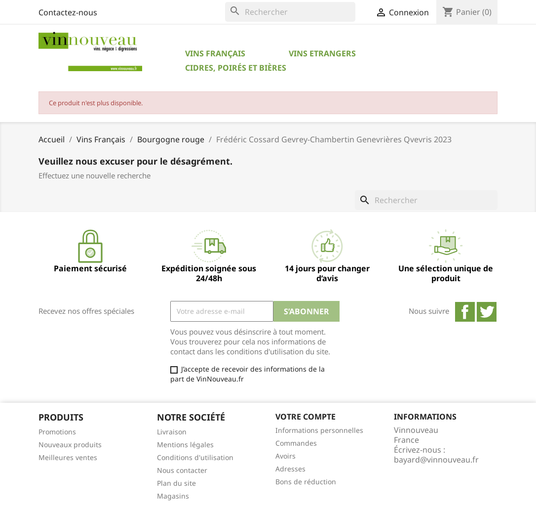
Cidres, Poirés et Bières (235, 67)
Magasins (173, 496)
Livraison (172, 431)
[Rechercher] (290, 12)
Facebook (465, 312)
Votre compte (305, 416)
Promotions (57, 431)
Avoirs (285, 456)
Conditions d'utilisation (195, 457)
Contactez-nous (67, 12)
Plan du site (176, 483)
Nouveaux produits (70, 444)
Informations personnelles (319, 430)
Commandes (296, 443)
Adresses (290, 468)
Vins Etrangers (322, 53)
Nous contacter (182, 470)
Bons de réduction (305, 481)
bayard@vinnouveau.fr (436, 459)
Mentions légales (185, 444)
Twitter (487, 312)
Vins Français (215, 53)
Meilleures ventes (67, 457)
